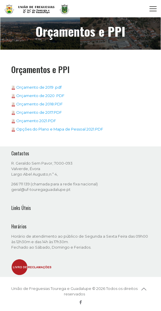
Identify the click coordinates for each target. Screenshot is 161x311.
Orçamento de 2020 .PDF (40, 95)
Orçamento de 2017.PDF (39, 112)
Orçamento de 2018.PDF (39, 104)
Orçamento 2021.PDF (36, 120)
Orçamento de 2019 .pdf (39, 87)
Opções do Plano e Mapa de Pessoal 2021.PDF (59, 129)
